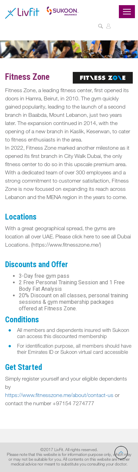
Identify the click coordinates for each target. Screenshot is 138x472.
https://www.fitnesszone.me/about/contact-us (59, 396)
